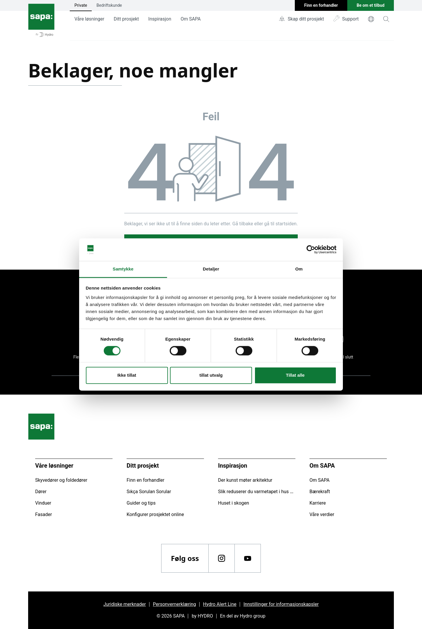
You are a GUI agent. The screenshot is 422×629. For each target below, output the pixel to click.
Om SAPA (190, 19)
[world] (371, 19)
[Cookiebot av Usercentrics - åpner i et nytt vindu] (310, 249)
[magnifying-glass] (386, 19)
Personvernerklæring (174, 604)
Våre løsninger (89, 19)
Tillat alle (295, 375)
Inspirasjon (159, 19)
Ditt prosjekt (126, 19)
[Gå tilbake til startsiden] (41, 20)
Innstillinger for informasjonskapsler (281, 604)
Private (80, 5)
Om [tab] (298, 268)
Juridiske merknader (124, 604)
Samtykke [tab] (123, 268)
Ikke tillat (126, 375)
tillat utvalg (210, 375)
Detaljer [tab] (211, 268)
